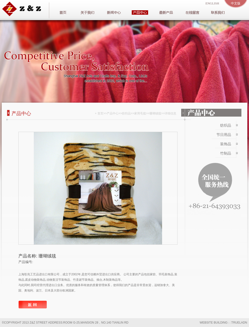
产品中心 (113, 113)
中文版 (235, 3)
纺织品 (126, 113)
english (212, 3)
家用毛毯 (140, 113)
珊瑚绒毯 (155, 113)
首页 (100, 113)
